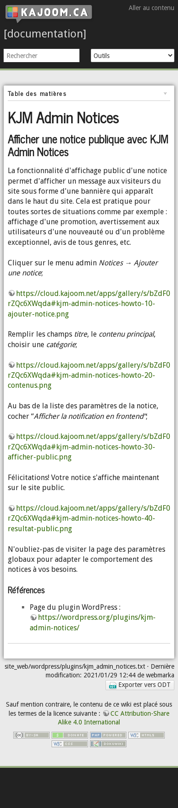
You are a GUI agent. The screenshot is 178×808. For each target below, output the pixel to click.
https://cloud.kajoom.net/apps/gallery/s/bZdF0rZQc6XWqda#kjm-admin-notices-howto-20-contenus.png (89, 375)
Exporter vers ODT (140, 685)
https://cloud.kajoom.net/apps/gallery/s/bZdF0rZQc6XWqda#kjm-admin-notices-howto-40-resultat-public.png (89, 518)
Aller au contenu (151, 7)
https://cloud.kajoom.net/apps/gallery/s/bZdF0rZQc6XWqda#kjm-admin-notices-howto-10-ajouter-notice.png (89, 303)
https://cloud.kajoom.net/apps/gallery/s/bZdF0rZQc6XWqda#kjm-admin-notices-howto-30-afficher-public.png (89, 446)
